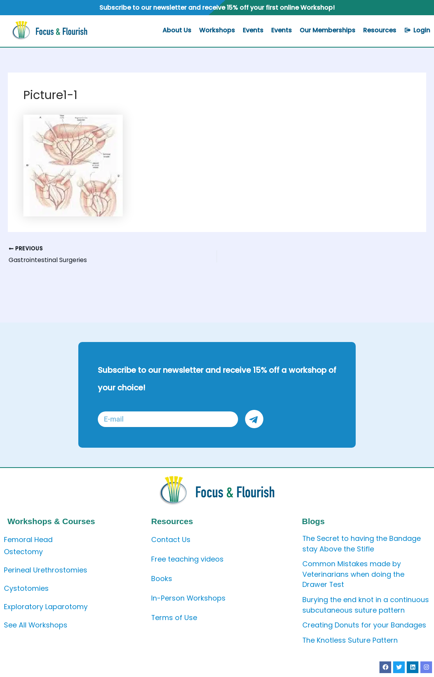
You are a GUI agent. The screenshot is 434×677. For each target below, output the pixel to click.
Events (253, 30)
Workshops (217, 30)
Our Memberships (327, 30)
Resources (379, 30)
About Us (176, 30)
